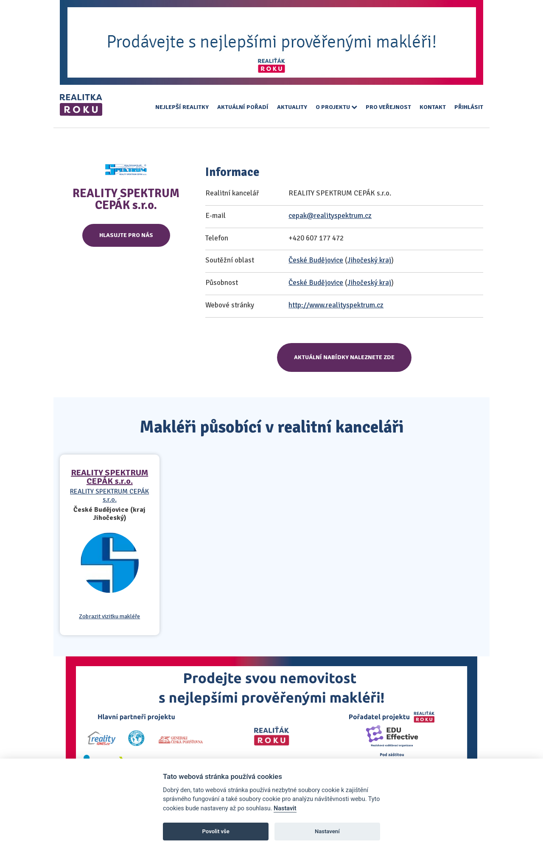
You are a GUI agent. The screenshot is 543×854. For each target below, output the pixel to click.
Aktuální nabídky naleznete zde (344, 357)
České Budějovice (315, 260)
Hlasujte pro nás (126, 235)
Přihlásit (468, 107)
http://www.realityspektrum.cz (335, 305)
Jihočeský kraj (369, 260)
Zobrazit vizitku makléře (109, 617)
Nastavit (285, 808)
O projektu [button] (336, 107)
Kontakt (433, 107)
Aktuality (292, 107)
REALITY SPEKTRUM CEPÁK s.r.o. (109, 476)
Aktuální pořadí (243, 107)
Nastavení (327, 831)
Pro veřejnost (388, 107)
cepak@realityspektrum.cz (330, 215)
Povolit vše (216, 831)
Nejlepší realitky (182, 107)
